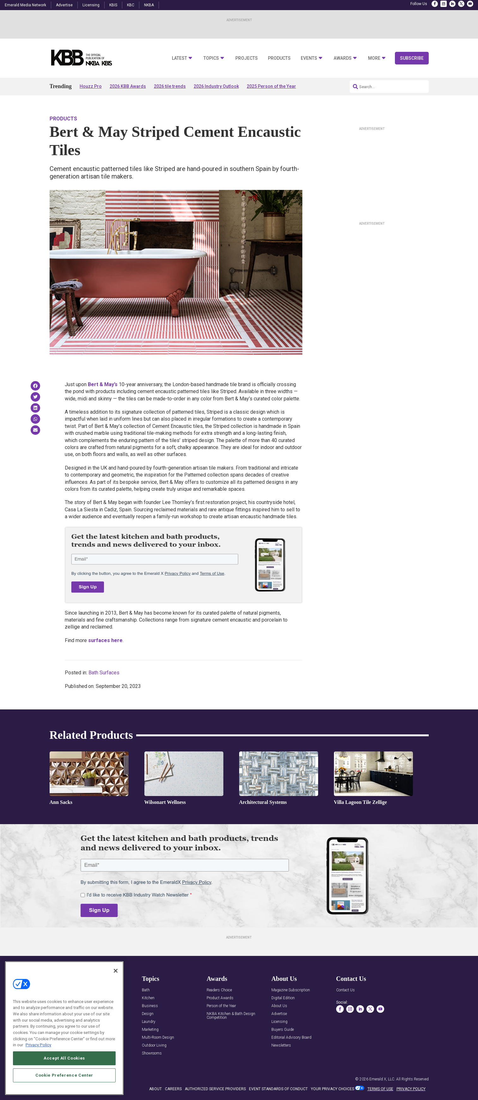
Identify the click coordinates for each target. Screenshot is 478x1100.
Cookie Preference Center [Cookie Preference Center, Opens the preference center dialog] (64, 1075)
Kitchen (148, 998)
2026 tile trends (170, 86)
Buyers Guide (282, 1030)
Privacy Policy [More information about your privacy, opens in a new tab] (38, 1044)
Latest (179, 58)
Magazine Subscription (290, 990)
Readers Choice (219, 990)
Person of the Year (221, 1006)
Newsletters (281, 1045)
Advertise (64, 5)
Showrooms (152, 1053)
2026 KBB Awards (128, 86)
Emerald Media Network (25, 5)
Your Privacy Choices (332, 1089)
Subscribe (412, 58)
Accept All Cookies (64, 1058)
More (374, 58)
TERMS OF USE (380, 1089)
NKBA (149, 5)
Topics (211, 58)
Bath (146, 990)
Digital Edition (283, 998)
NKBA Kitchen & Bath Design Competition (231, 1016)
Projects (246, 58)
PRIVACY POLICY (411, 1089)
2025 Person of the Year (271, 86)
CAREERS (173, 1089)
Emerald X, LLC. (382, 1079)
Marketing (150, 1030)
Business (150, 1006)
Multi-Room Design (158, 1038)
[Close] (116, 971)
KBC (130, 5)
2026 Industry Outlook (216, 86)
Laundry (148, 1022)
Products (279, 58)
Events (309, 58)
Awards (343, 58)
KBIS (113, 5)
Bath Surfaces (103, 673)
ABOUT (155, 1089)
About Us (279, 1006)
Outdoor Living (154, 1045)
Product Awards (220, 998)
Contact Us (345, 990)
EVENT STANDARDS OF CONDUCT (278, 1089)
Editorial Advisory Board (291, 1038)
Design (148, 1014)
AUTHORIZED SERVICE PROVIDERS (215, 1089)
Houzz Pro (91, 86)
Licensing (91, 5)
